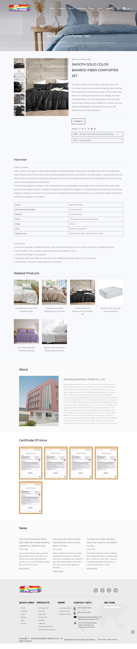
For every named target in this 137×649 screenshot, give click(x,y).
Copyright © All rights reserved (40, 645)
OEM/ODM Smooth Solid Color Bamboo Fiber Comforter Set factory (92, 645)
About (71, 8)
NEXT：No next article (82, 140)
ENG (130, 8)
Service (92, 8)
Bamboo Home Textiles (49, 42)
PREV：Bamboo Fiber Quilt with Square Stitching (93, 134)
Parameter (22, 160)
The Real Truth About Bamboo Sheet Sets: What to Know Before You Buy (102, 547)
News (100, 8)
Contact (108, 8)
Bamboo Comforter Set (72, 42)
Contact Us (78, 121)
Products (61, 8)
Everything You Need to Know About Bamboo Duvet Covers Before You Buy (66, 547)
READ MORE (24, 574)
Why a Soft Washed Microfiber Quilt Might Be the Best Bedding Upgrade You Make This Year (34, 547)
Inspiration (81, 8)
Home (52, 8)
